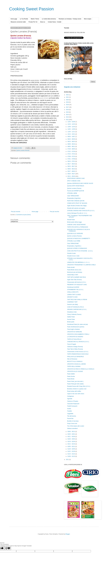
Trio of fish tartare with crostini (75, 426)
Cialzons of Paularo (72, 401)
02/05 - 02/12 (71, 446)
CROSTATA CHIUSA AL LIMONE (76, 364)
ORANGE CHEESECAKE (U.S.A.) (76, 309)
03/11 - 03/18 (71, 436)
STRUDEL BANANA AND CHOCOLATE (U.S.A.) (80, 210)
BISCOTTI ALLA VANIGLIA (74, 361)
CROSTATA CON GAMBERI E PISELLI (78, 334)
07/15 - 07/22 (71, 154)
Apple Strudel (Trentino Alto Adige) (77, 205)
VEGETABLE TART (72, 275)
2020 (67, 99)
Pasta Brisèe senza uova (74, 270)
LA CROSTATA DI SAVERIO (75, 336)
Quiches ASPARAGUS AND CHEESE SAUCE (80, 183)
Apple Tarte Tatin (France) (74, 279)
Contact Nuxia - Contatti (54, 22)
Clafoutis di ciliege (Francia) (75, 346)
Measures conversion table (18, 22)
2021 (67, 97)
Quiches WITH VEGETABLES (75, 186)
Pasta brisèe (14, 71)
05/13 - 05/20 (71, 176)
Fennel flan (70, 418)
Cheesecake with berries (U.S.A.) (76, 282)
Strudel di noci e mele (73, 256)
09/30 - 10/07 (71, 136)
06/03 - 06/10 (71, 169)
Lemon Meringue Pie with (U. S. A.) (77, 213)
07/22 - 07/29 (71, 151)
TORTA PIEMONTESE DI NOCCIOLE (77, 354)
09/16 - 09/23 (71, 141)
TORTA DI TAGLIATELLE (74, 339)
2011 (67, 459)
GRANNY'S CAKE (72, 297)
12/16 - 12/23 (71, 124)
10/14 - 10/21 (71, 134)
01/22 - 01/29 (71, 451)
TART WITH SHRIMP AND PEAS (76, 277)
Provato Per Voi (32, 22)
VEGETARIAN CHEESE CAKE (76, 178)
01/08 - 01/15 (71, 456)
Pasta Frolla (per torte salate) (75, 384)
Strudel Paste (71, 219)
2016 (67, 109)
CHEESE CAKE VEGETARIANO (76, 224)
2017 (67, 107)
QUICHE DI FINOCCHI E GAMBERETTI (78, 238)
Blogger (68, 534)
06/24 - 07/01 (71, 161)
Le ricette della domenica (49, 19)
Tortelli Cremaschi (72, 406)
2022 (67, 95)
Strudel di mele (71, 253)
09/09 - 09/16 (71, 144)
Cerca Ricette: (14, 219)
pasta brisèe (34, 80)
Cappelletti (70, 413)
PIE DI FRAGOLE (72, 359)
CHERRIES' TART (72, 302)
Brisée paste (70, 322)
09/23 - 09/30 (71, 139)
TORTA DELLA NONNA (73, 366)
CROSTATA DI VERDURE (74, 332)
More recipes (87, 19)
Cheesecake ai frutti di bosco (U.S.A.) (77, 351)
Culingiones (70, 396)
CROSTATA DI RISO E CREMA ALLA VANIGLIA (80, 369)
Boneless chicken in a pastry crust (76, 389)
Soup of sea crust (72, 423)
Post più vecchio (54, 211)
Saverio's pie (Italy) (72, 304)
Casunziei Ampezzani (73, 403)
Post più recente (15, 211)
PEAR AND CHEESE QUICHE (75, 201)
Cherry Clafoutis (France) (74, 314)
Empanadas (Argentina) (74, 198)
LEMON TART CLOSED (74, 294)
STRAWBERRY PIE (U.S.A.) (75, 289)
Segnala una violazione (72, 87)
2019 (67, 102)
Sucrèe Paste (71, 319)
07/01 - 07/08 (71, 159)
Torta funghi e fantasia (73, 329)
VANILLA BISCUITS (72, 292)
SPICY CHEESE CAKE (73, 181)
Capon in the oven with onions (75, 393)
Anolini (69, 408)
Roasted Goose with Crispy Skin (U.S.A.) (78, 386)
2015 (67, 112)
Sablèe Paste (71, 317)
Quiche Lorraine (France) (74, 188)
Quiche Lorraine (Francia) (22, 150)
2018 (67, 104)
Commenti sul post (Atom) (23, 214)
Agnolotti (69, 398)
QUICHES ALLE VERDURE (75, 233)
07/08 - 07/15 (71, 156)
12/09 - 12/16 (71, 126)
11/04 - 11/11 (71, 131)
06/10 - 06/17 (71, 166)
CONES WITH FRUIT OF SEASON (77, 203)
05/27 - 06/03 (71, 171)
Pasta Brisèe (70, 379)
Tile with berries (71, 416)
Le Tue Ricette (24, 19)
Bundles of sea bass (73, 421)
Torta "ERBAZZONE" (73, 243)
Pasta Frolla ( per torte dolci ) (75, 381)
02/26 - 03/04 (71, 439)
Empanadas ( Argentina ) (74, 246)
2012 (67, 119)
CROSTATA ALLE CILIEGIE (75, 371)
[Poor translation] (7, 548)
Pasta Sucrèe (71, 376)
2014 (67, 114)
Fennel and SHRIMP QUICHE (75, 191)
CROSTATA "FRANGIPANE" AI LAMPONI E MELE (81, 265)
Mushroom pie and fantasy (74, 272)
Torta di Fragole (71, 344)
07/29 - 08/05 (71, 149)
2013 (67, 117)
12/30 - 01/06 (71, 121)
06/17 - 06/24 (71, 164)
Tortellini (69, 411)
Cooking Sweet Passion (31, 9)
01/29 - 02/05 (71, 449)
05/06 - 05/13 (71, 431)
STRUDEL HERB (72, 193)
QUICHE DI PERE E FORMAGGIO (77, 248)
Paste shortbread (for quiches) (75, 327)
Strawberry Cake (72, 312)
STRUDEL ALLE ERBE (73, 241)
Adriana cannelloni (72, 428)
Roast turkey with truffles (74, 391)
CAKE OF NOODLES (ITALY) (75, 307)
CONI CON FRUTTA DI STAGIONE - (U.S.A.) (80, 251)
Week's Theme (35, 19)
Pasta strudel (71, 267)
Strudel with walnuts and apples (76, 208)
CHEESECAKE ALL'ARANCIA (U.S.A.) (78, 341)
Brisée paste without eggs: (74, 222)
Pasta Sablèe (71, 374)
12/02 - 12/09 (71, 129)
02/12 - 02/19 (71, 444)
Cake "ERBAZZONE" (73, 196)
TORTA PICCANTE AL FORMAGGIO (77, 227)
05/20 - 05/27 (71, 173)
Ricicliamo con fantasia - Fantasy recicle (70, 19)
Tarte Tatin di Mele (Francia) (75, 349)
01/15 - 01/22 (71, 454)
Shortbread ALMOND (73, 287)
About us (42, 22)
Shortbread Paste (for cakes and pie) (77, 324)
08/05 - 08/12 (71, 146)
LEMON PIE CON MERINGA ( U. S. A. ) (78, 262)
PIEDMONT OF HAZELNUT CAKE (77, 284)
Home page (14, 19)
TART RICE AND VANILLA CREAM (77, 299)
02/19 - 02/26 (71, 441)
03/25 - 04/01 (71, 434)
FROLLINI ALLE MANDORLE (75, 356)
